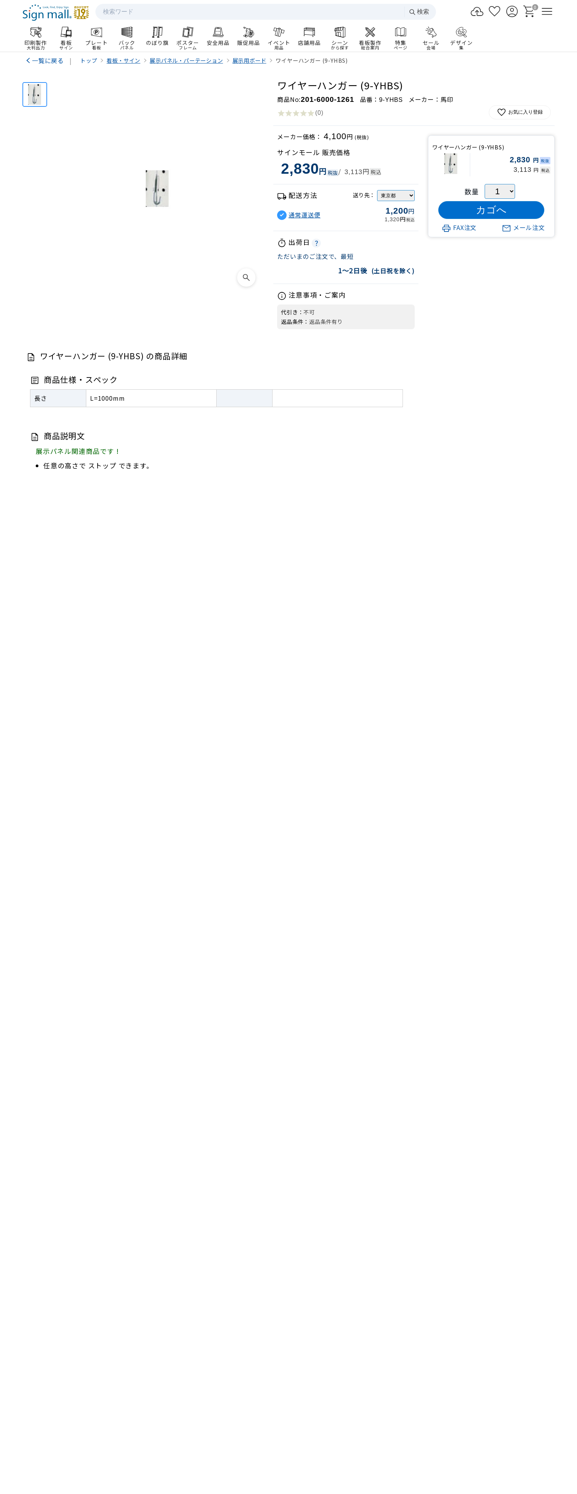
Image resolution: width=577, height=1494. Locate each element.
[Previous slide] (39, 1049)
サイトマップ (228, 1446)
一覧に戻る (48, 60)
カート (494, 1293)
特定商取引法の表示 (340, 1446)
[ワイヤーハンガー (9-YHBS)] (34, 94)
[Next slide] (537, 1049)
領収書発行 (494, 1312)
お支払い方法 (399, 1312)
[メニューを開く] (547, 11)
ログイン (399, 1293)
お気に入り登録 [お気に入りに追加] (520, 112)
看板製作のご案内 (288, 1120)
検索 (419, 12)
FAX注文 (459, 227)
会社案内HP (205, 1403)
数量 (471, 191)
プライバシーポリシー (280, 1446)
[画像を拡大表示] (246, 277)
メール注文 (523, 227)
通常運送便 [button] (304, 215)
